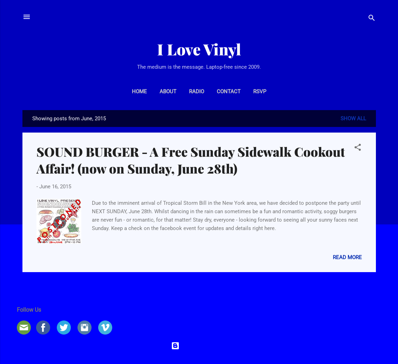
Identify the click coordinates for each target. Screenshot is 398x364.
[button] (357, 148)
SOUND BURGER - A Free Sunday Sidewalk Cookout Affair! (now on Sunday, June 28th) (190, 160)
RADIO (196, 91)
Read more (347, 257)
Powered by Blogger (199, 346)
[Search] (371, 19)
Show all (353, 118)
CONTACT (229, 91)
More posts (199, 286)
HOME (139, 91)
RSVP (259, 91)
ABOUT (168, 91)
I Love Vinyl (199, 49)
